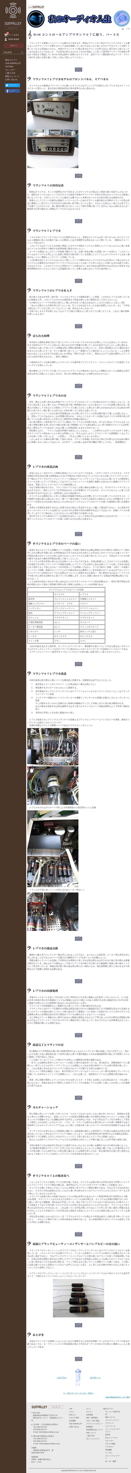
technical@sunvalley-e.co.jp (49, 1444)
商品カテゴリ (11, 60)
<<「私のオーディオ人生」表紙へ (78, 1393)
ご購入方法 (10, 73)
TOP (70, 1409)
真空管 (107, 1435)
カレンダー (10, 70)
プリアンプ (109, 1423)
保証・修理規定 (92, 1418)
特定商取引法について (94, 1430)
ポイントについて (93, 1439)
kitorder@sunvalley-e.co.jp (48, 1432)
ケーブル (108, 1453)
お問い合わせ (11, 79)
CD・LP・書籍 (110, 1461)
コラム (71, 1412)
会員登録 (89, 1415)
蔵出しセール (110, 1417)
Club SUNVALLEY (13, 63)
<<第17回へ (62, 1378)
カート (88, 1409)
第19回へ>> (95, 1378)
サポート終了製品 (93, 1421)
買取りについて (12, 76)
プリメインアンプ (112, 1420)
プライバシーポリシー (94, 1424)
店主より (72, 1415)
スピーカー (109, 1441)
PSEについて (91, 1433)
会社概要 (72, 1421)
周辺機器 (108, 1450)
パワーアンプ (110, 1426)
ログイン (89, 1412)
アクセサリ (109, 1447)
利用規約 (89, 1427)
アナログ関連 (110, 1444)
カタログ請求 (74, 1418)
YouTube (9, 66)
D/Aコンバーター (111, 1438)
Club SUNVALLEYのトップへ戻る (118, 1397)
